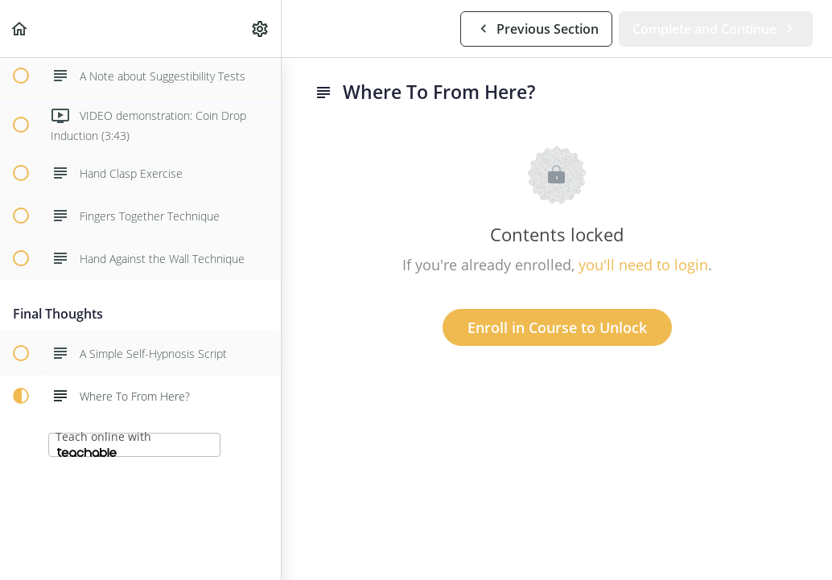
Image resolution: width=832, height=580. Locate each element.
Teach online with (103, 443)
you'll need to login (643, 264)
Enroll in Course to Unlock (557, 327)
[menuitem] (261, 28)
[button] (20, 28)
